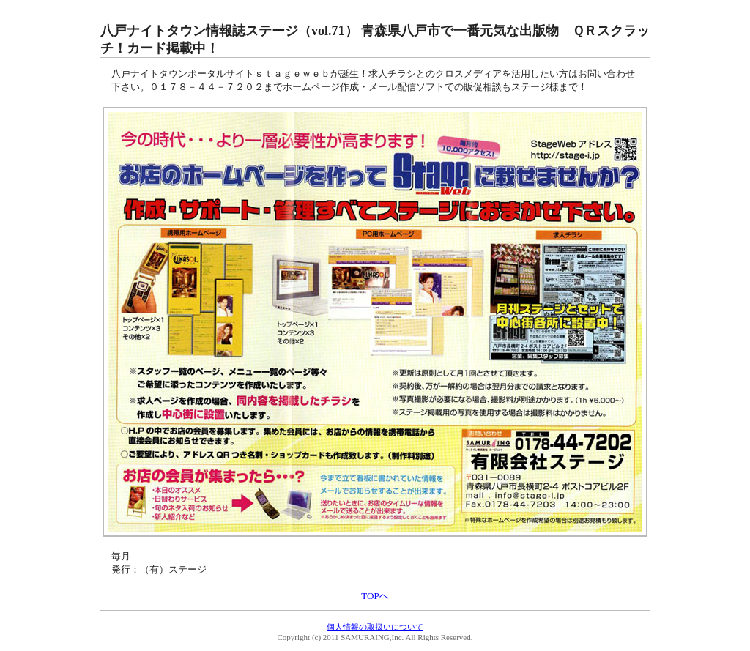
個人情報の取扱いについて (375, 626)
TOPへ (374, 595)
